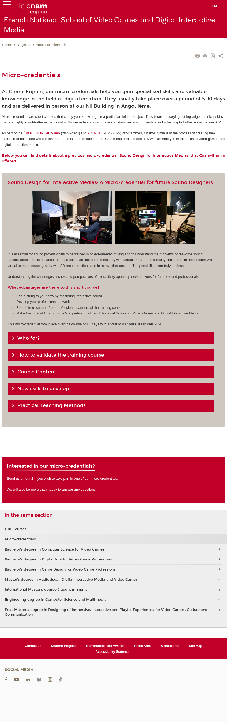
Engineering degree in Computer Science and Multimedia (56, 600)
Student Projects (64, 646)
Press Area (142, 646)
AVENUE (94, 133)
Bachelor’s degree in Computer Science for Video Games (54, 549)
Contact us (33, 646)
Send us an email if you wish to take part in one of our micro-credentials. (62, 479)
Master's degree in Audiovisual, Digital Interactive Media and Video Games (71, 579)
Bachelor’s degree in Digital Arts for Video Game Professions (58, 559)
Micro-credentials (51, 45)
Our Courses (16, 529)
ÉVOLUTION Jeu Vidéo (41, 133)
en (214, 6)
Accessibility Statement (114, 652)
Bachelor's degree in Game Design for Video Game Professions (60, 569)
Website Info (169, 646)
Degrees (24, 45)
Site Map (195, 646)
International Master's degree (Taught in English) (47, 589)
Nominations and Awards (105, 646)
